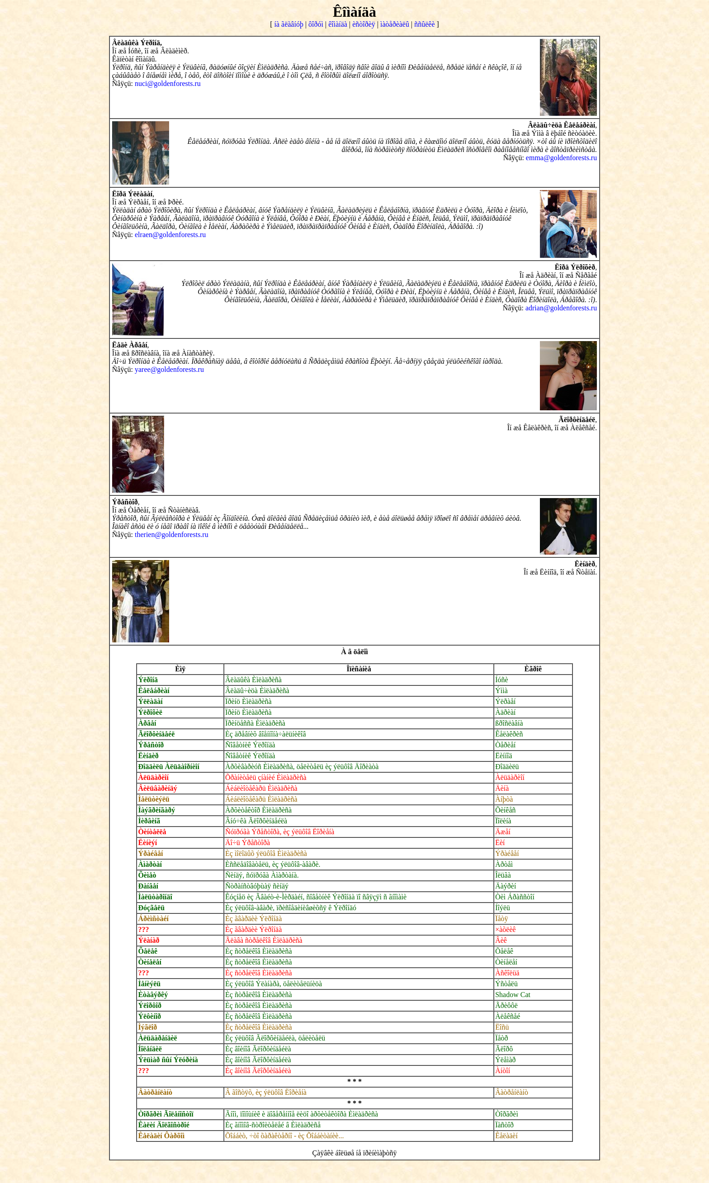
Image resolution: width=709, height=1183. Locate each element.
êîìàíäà (337, 24)
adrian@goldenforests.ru (561, 308)
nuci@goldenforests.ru (168, 83)
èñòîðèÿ (363, 24)
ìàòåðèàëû (394, 24)
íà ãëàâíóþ (288, 24)
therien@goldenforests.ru (171, 534)
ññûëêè (424, 24)
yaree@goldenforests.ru (169, 369)
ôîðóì (315, 24)
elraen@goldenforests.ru (170, 234)
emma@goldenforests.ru (561, 158)
